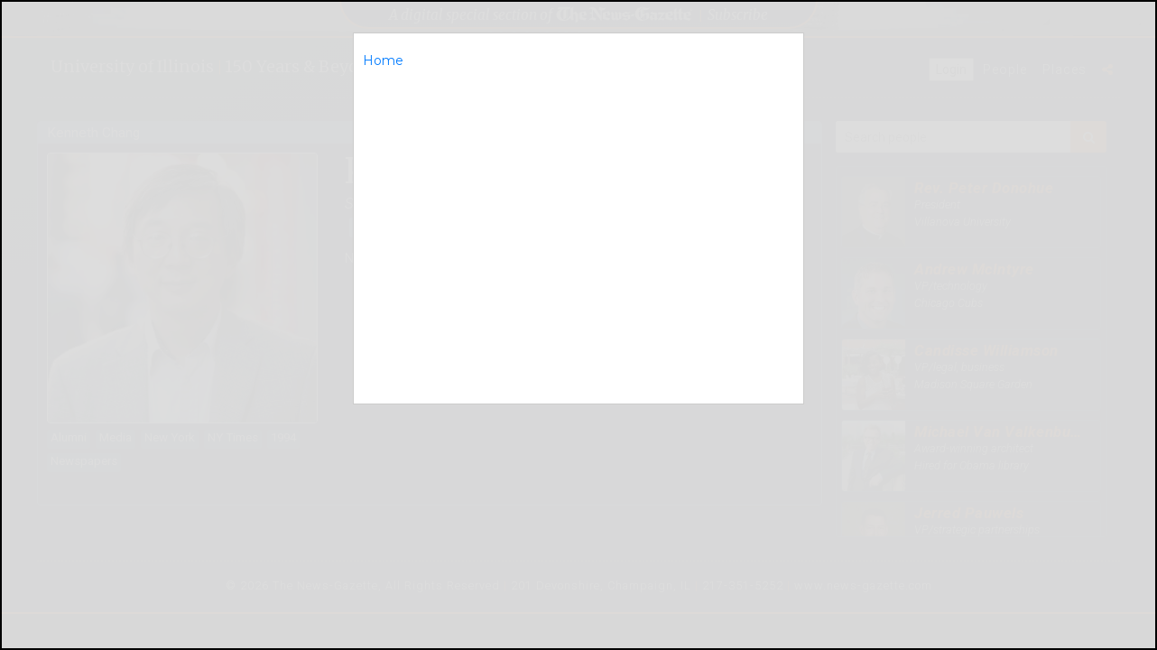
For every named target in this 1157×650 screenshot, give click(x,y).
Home (383, 60)
